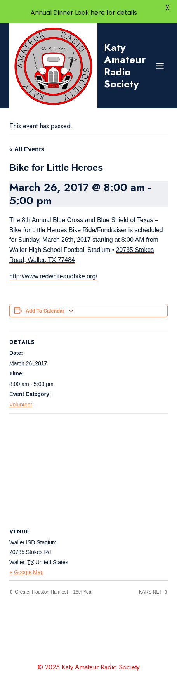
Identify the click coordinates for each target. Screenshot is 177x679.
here (97, 12)
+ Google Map (26, 572)
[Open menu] (159, 66)
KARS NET (151, 592)
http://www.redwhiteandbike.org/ (53, 276)
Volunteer (20, 404)
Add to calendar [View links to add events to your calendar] (45, 311)
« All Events (26, 149)
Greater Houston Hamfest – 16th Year (53, 592)
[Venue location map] (88, 470)
